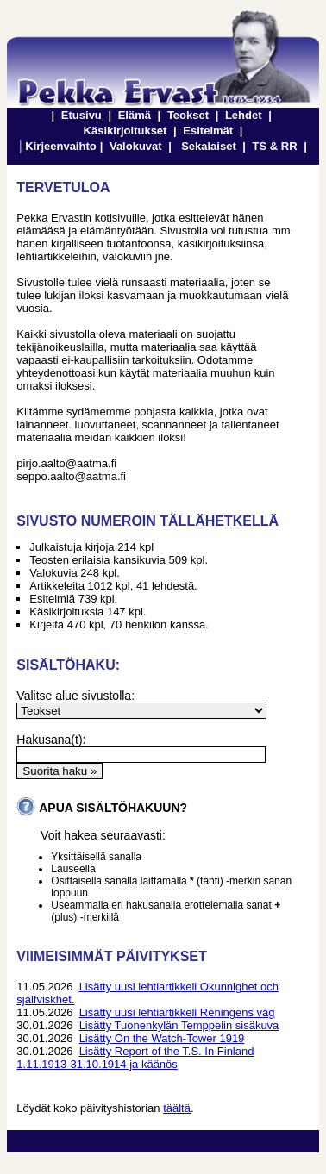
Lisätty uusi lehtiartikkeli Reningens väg (177, 1012)
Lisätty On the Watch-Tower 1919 (162, 1038)
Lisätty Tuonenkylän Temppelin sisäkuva (179, 1025)
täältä (177, 1108)
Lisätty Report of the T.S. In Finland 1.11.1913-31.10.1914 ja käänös (135, 1058)
